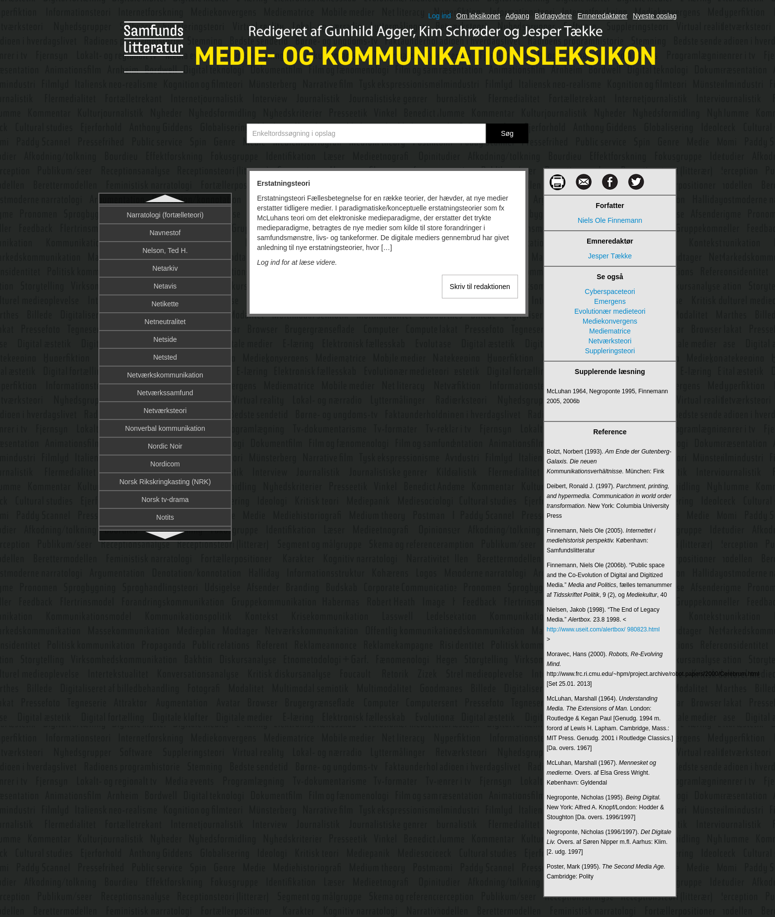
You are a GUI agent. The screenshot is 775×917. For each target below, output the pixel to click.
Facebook (165, 356)
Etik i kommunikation (165, 249)
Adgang (517, 16)
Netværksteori (609, 341)
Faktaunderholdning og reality (165, 427)
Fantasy (165, 481)
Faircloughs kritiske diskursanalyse (165, 374)
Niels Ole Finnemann (610, 220)
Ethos (165, 232)
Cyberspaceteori (610, 291)
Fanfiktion (165, 445)
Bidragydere (553, 16)
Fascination (165, 516)
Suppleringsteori (610, 351)
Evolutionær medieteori (165, 321)
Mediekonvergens (610, 321)
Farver (165, 498)
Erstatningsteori (164, 214)
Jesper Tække (610, 256)
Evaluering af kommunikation (165, 303)
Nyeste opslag (655, 16)
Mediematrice (610, 331)
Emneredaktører (602, 16)
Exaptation (165, 338)
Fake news (165, 392)
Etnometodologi (165, 267)
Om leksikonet (478, 16)
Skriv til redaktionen (480, 287)
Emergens (610, 301)
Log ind (439, 16)
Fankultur (165, 463)
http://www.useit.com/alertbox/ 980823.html (603, 629)
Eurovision (165, 285)
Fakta (164, 410)
